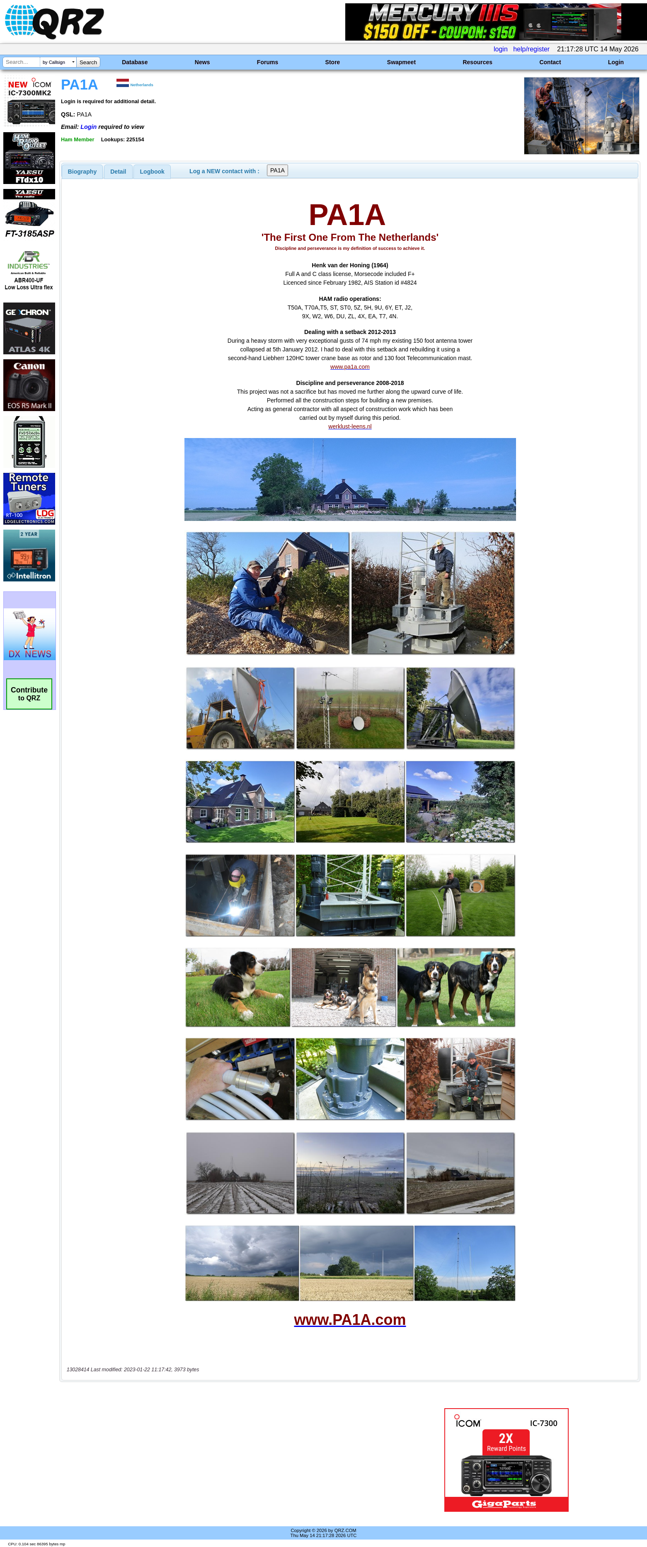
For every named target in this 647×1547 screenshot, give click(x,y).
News (202, 62)
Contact (550, 62)
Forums (267, 62)
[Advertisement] (222, 1460)
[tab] (82, 172)
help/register (531, 49)
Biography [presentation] (82, 171)
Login (616, 62)
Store (332, 62)
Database (135, 62)
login (501, 49)
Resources (477, 62)
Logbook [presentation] (152, 171)
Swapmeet (401, 62)
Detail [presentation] (118, 171)
